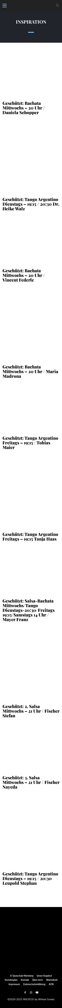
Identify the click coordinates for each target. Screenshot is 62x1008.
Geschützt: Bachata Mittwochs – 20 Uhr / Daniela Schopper (23, 108)
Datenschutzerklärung (34, 984)
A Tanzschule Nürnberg (21, 975)
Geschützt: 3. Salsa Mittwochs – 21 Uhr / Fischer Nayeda (31, 782)
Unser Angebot (44, 975)
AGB (51, 984)
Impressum (14, 984)
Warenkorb (52, 979)
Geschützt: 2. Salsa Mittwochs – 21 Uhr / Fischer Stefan (31, 711)
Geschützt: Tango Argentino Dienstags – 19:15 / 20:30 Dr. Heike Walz (30, 204)
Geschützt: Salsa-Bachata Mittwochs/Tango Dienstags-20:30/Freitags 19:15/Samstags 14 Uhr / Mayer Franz (28, 610)
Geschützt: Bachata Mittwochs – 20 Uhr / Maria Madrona (30, 371)
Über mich (37, 979)
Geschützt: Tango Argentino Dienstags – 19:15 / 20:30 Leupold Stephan (30, 878)
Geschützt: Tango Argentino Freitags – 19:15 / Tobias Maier (30, 443)
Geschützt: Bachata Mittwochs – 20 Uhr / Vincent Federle (23, 275)
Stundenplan (11, 979)
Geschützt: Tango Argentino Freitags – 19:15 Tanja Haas (30, 536)
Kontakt (25, 979)
